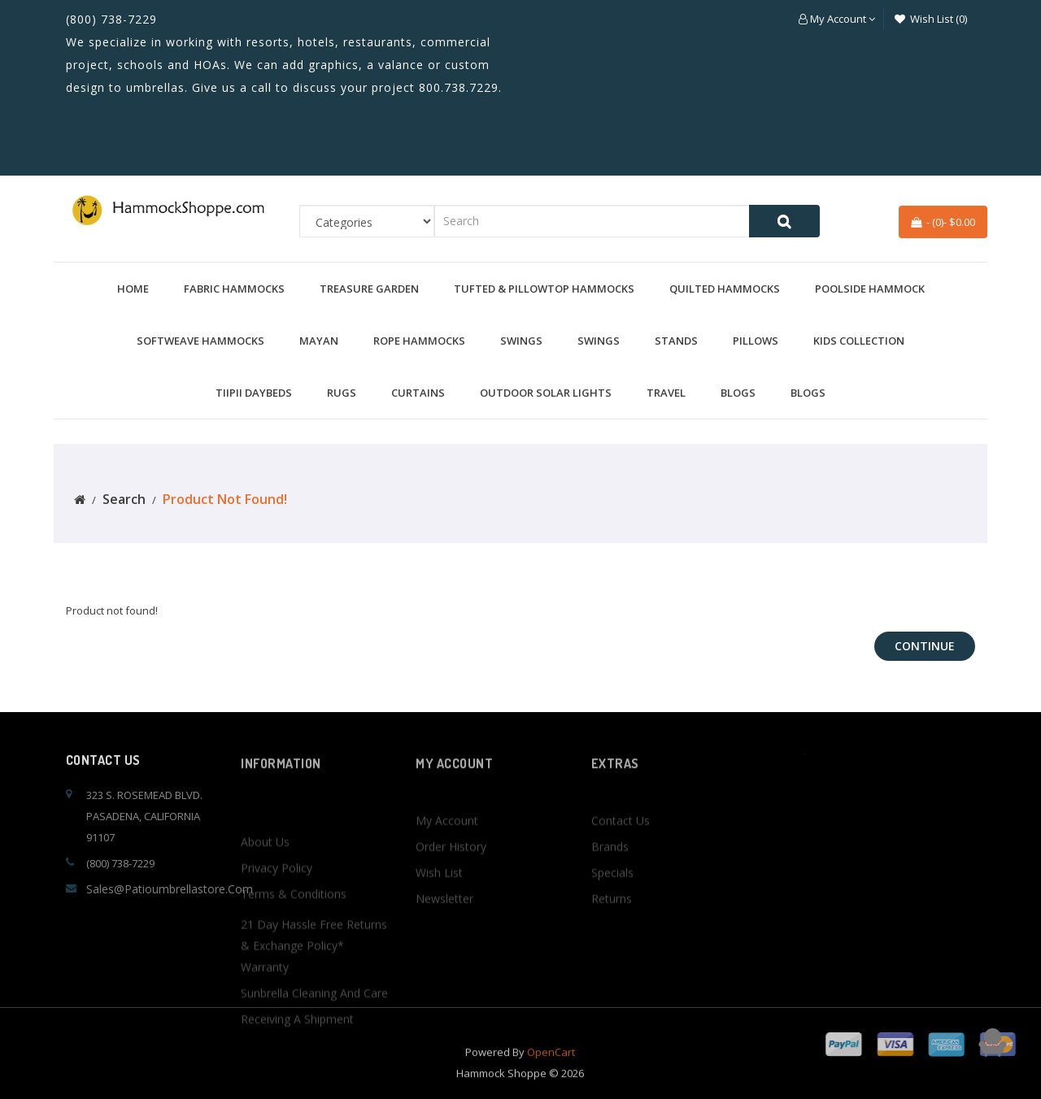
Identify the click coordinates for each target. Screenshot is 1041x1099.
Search (124, 499)
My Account (447, 861)
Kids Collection (858, 340)
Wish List (439, 913)
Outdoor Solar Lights (546, 392)
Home (133, 288)
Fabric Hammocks (234, 288)
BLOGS (738, 392)
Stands (676, 340)
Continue (925, 646)
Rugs (341, 392)
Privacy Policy (276, 942)
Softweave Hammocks (200, 340)
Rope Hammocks (419, 340)
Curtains (418, 392)
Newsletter (444, 939)
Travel (666, 392)
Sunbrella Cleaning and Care (314, 1067)
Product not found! (225, 499)
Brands (610, 887)
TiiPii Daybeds (254, 392)
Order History (451, 887)
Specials (612, 913)
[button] (837, 18)
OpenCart (551, 1065)
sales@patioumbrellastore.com (169, 889)
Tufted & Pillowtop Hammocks (544, 288)
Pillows (755, 340)
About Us (265, 916)
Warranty (265, 1041)
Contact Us (620, 861)
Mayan (318, 340)
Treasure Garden (369, 288)
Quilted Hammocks (724, 288)
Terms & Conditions (293, 968)
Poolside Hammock (870, 288)
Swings (521, 340)
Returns (611, 939)
